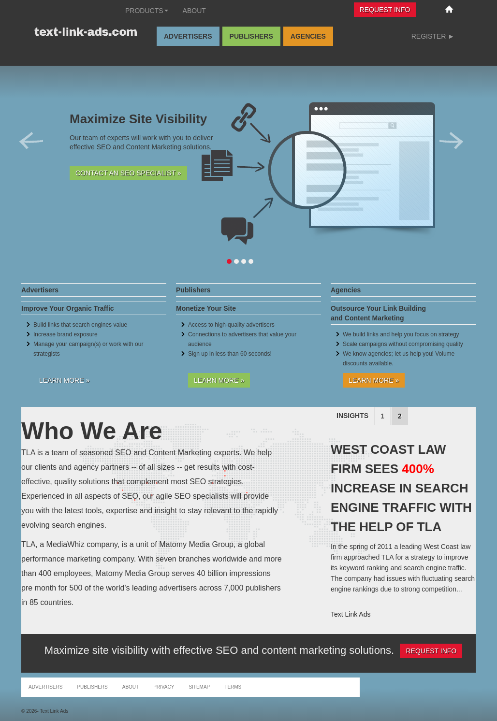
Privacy (163, 687)
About (194, 10)
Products (146, 10)
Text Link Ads (351, 614)
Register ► (432, 36)
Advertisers (188, 36)
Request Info (385, 10)
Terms (232, 687)
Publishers (251, 36)
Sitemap (199, 687)
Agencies (308, 36)
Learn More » (64, 380)
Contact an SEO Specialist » (128, 173)
